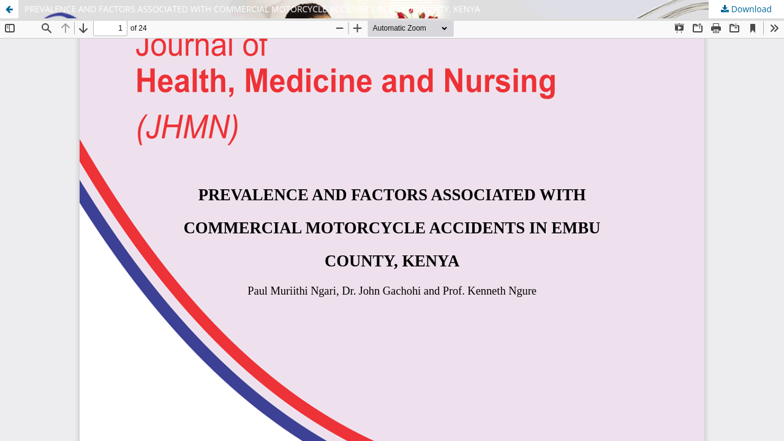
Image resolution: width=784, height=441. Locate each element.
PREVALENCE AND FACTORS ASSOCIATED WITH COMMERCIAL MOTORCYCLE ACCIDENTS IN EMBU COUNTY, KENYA (252, 9)
